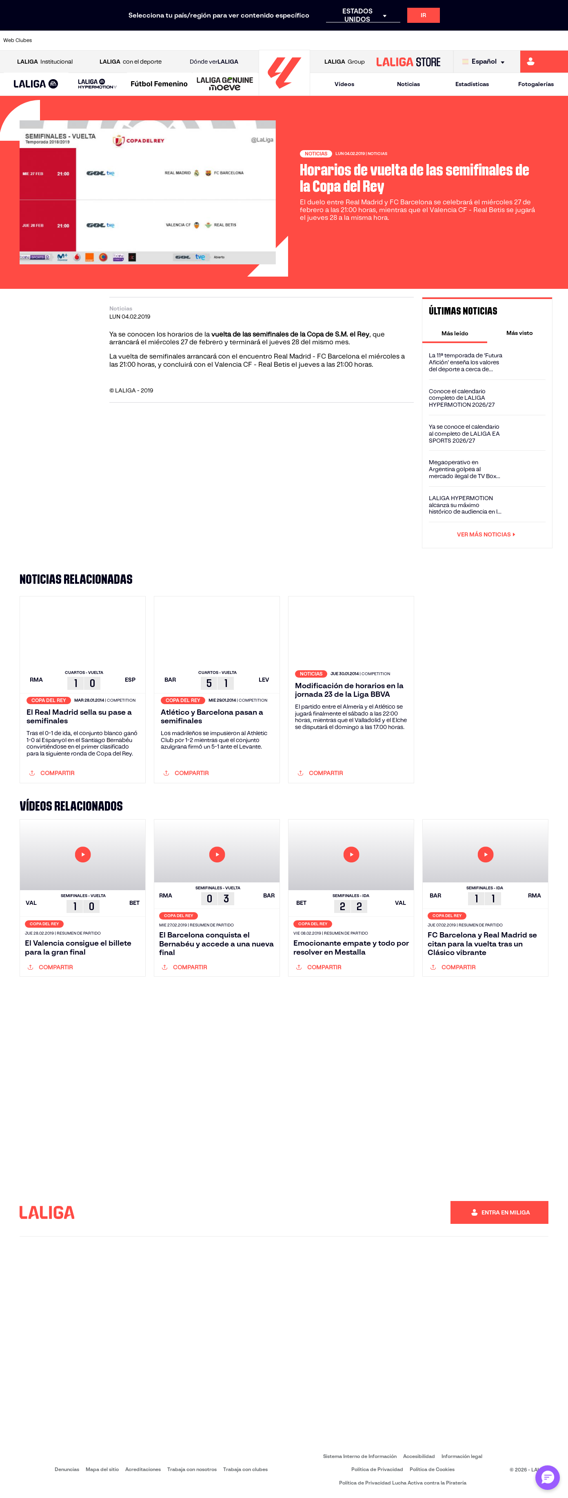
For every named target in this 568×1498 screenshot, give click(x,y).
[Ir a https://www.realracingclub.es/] (319, 40)
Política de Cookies (432, 1469)
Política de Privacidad (377, 1469)
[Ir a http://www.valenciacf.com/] (532, 40)
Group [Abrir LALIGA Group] (344, 61)
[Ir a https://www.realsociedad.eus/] (479, 40)
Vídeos (344, 84)
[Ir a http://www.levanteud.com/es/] (266, 40)
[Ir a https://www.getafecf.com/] (239, 40)
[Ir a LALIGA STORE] (409, 62)
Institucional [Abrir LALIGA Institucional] (45, 61)
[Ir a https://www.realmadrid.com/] (452, 40)
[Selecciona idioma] (485, 62)
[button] (36, 84)
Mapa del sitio (102, 1469)
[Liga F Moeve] (159, 84)
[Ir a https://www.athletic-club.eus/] (52, 40)
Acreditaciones (143, 1469)
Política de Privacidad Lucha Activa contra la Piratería (402, 1482)
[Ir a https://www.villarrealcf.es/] (558, 40)
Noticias (408, 84)
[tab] (454, 333)
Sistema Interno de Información (360, 1456)
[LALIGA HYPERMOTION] (97, 84)
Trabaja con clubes (245, 1469)
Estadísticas (472, 84)
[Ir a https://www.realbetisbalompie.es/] (425, 40)
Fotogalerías (536, 84)
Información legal (462, 1456)
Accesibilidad (419, 1456)
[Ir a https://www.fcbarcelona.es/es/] (212, 40)
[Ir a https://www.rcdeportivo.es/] (372, 40)
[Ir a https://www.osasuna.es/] (106, 40)
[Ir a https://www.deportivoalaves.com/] (159, 40)
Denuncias (67, 1469)
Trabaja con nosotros (192, 1469)
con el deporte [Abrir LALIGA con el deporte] (131, 61)
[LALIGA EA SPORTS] (36, 84)
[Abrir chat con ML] (547, 1477)
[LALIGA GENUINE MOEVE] (225, 84)
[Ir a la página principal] (284, 92)
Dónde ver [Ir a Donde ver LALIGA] (214, 61)
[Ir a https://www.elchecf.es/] (186, 40)
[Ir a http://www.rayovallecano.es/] (345, 40)
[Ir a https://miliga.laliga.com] (544, 62)
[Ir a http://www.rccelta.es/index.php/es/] (132, 40)
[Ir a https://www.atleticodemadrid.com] (79, 40)
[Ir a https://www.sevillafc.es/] (505, 40)
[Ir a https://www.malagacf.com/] (292, 40)
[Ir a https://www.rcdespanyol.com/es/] (399, 40)
